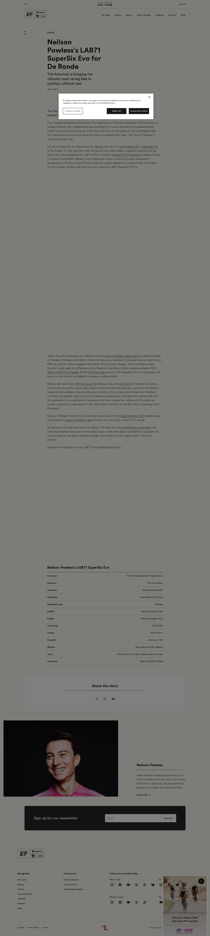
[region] (106, 106)
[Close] (149, 97)
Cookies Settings (72, 111)
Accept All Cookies (138, 111)
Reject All (116, 111)
